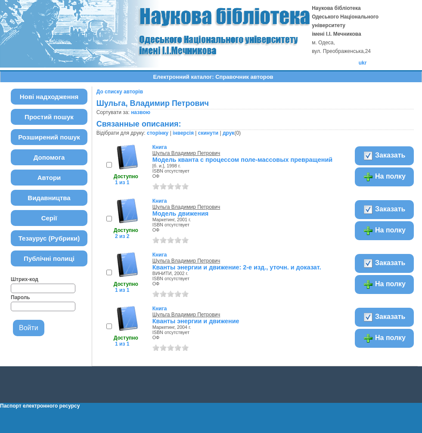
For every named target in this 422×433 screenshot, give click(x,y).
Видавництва (49, 197)
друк (228, 133)
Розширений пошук (49, 137)
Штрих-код (24, 279)
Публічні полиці (49, 258)
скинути (208, 133)
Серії (49, 218)
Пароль (20, 297)
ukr (363, 63)
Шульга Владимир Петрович (186, 153)
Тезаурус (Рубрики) (49, 238)
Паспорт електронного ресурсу (40, 406)
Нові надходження (49, 96)
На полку (384, 177)
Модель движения (180, 213)
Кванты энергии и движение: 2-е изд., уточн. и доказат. (236, 267)
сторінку (157, 133)
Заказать (384, 156)
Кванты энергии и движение (195, 321)
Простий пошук (49, 117)
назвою (140, 112)
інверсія (183, 133)
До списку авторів (119, 92)
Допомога (49, 157)
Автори (49, 177)
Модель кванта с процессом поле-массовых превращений (242, 159)
